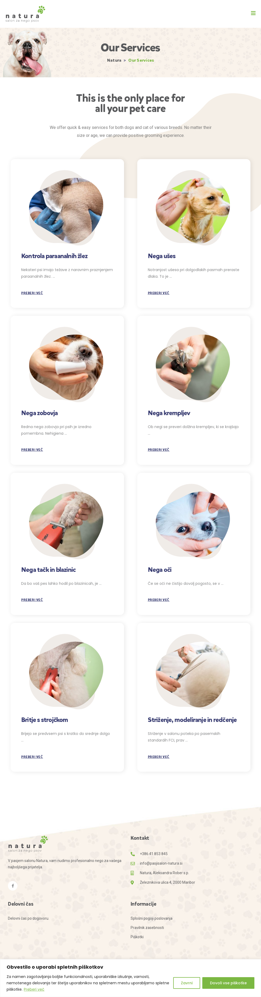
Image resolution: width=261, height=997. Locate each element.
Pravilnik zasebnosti (147, 928)
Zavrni (187, 983)
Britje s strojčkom (44, 720)
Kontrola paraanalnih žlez (54, 256)
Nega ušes (162, 256)
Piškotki (137, 937)
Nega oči (160, 569)
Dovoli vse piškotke (228, 983)
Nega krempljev (169, 413)
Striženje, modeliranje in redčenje (192, 720)
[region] (130, 978)
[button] (253, 13)
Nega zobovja (39, 413)
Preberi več (34, 989)
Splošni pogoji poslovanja (151, 918)
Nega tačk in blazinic (48, 569)
